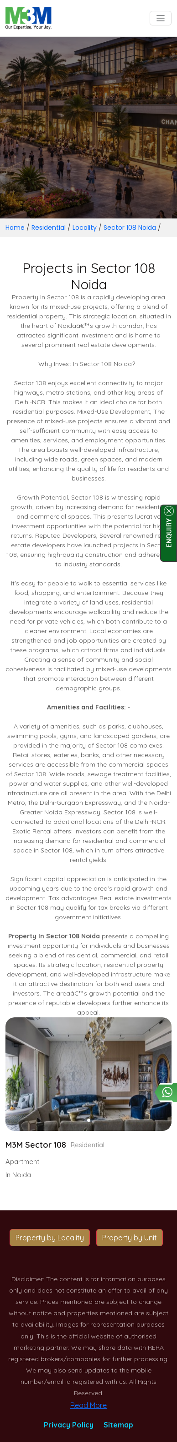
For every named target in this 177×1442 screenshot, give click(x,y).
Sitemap (118, 1424)
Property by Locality (50, 1237)
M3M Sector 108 (35, 1145)
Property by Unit (129, 1237)
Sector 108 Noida (130, 227)
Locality (85, 227)
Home (15, 227)
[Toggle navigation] (161, 18)
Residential (48, 227)
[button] (89, 1120)
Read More (88, 1405)
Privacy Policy (69, 1424)
